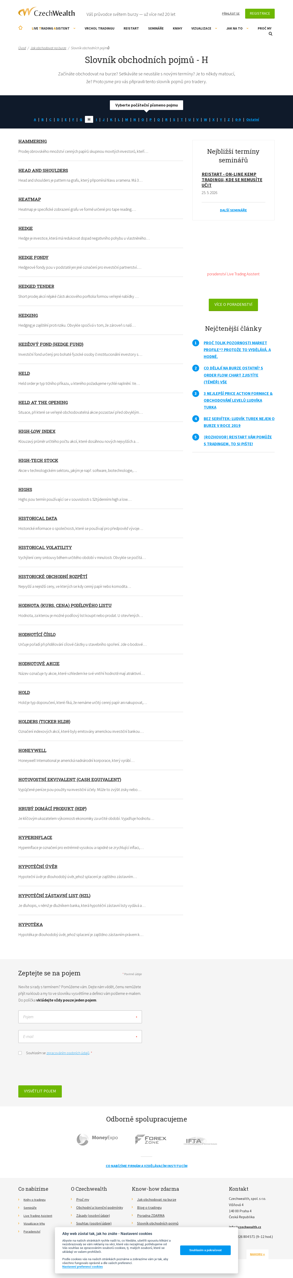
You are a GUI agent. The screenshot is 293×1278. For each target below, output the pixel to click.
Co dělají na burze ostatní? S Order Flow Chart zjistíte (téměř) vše (233, 376)
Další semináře (233, 210)
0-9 (240, 119)
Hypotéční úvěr (39, 869)
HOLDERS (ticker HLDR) (46, 723)
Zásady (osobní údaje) (93, 1218)
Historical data (39, 520)
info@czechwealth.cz (247, 1230)
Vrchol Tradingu (99, 28)
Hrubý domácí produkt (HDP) (55, 810)
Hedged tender (37, 287)
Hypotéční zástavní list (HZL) (56, 898)
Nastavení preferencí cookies (82, 1266)
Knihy (177, 28)
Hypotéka (31, 927)
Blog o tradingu (149, 1210)
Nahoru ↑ (263, 1257)
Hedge (26, 228)
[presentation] (53, 1075)
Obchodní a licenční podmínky (99, 1210)
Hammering (33, 141)
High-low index (38, 432)
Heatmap (30, 199)
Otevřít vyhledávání (270, 34)
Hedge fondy (34, 257)
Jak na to (237, 28)
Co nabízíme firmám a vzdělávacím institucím (146, 1169)
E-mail (28, 1039)
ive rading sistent (54, 28)
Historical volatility (47, 549)
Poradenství (33, 1234)
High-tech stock (39, 461)
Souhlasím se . (55, 1055)
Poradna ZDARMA (151, 1218)
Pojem (28, 1020)
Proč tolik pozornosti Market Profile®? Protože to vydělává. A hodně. (237, 351)
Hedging (28, 316)
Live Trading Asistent (40, 1218)
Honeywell (33, 752)
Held (24, 374)
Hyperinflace (36, 840)
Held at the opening (44, 403)
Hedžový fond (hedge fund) (52, 345)
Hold (24, 694)
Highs (25, 490)
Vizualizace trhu (36, 1226)
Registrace (260, 13)
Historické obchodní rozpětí (55, 578)
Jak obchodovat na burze (156, 1202)
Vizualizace (204, 28)
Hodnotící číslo (38, 636)
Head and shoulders (44, 170)
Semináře (156, 28)
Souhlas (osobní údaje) (93, 1226)
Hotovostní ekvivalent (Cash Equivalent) (72, 781)
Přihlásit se (231, 13)
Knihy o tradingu (36, 1202)
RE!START (131, 28)
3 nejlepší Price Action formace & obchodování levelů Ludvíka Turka (238, 401)
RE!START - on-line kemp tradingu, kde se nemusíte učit (232, 179)
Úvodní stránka (20, 27)
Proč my (264, 28)
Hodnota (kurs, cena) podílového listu (68, 607)
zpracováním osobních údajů (67, 1056)
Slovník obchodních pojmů (158, 1226)
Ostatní (255, 119)
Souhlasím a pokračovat (205, 1250)
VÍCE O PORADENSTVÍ (233, 305)
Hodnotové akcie (40, 665)
